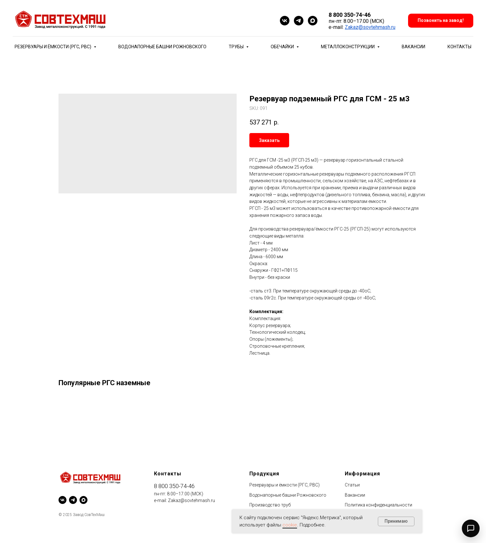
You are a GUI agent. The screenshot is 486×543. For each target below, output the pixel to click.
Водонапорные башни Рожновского (162, 46)
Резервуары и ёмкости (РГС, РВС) (284, 484)
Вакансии (413, 46)
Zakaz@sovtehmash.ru (370, 27)
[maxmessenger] (312, 20)
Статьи (352, 484)
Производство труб (270, 504)
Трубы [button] (237, 46)
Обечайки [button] (283, 46)
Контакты (459, 46)
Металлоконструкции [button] (348, 46)
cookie (289, 525)
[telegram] (298, 20)
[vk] (284, 20)
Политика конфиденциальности (378, 504)
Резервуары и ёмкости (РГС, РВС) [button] (53, 46)
